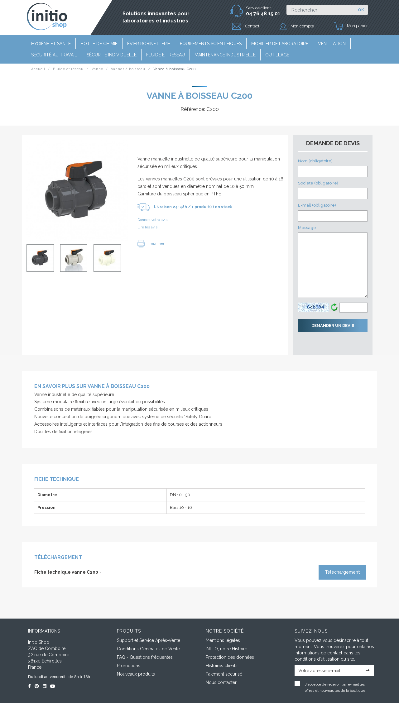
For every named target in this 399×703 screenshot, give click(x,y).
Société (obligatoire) (333, 190)
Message (333, 261)
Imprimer (150, 243)
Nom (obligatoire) (333, 168)
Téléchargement (342, 572)
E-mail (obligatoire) (333, 212)
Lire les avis (147, 227)
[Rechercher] (320, 10)
